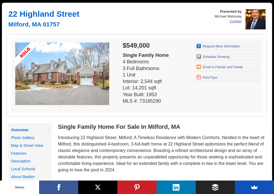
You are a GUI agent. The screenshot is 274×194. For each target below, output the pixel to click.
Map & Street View (27, 145)
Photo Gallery (23, 138)
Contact (236, 21)
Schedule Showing (213, 56)
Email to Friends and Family (220, 67)
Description (20, 161)
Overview (19, 130)
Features (18, 153)
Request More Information (218, 46)
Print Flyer (207, 77)
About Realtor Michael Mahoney (26, 180)
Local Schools (23, 169)
